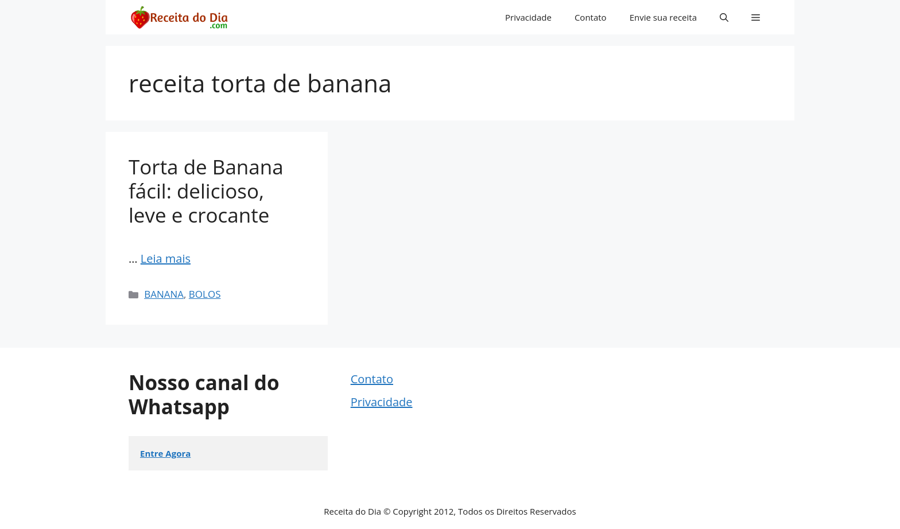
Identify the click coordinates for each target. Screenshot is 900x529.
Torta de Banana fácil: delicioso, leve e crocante (206, 190)
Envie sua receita (663, 17)
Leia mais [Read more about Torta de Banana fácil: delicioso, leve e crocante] (166, 258)
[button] (724, 17)
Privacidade (528, 17)
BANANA (164, 294)
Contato (591, 17)
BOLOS (205, 294)
